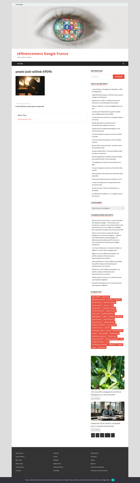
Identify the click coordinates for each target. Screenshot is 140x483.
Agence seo (106, 297)
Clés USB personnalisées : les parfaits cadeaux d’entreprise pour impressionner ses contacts (105, 256)
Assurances (19, 453)
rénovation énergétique (111, 339)
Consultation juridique (108, 308)
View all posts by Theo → (25, 119)
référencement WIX (97, 339)
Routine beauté (114, 333)
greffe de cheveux (97, 322)
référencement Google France (42, 53)
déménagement (96, 316)
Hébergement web (109, 322)
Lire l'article (95, 398)
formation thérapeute (99, 283)
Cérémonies (20, 467)
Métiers (56, 460)
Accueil (20, 63)
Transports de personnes (99, 470)
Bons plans (19, 463)
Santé (93, 460)
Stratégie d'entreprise (98, 342)
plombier (94, 333)
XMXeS (94, 269)
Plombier (56, 470)
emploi (105, 316)
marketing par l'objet (98, 330)
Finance (18, 470)
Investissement (111, 325)
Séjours (93, 463)
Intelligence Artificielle (98, 325)
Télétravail (112, 344)
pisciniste (108, 330)
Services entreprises (97, 467)
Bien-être (118, 299)
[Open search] (123, 64)
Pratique (94, 456)
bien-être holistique (109, 302)
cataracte (106, 305)
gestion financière (109, 319)
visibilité (119, 344)
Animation (110, 299)
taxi (107, 342)
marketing (107, 327)
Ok (113, 480)
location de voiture (97, 327)
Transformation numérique (99, 344)
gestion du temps (97, 319)
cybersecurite (96, 313)
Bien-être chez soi (97, 302)
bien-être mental (96, 305)
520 (107, 435)
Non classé (94, 453)
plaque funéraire (117, 330)
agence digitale (96, 297)
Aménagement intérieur (98, 299)
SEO (121, 339)
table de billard (97, 261)
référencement (112, 336)
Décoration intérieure (108, 313)
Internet (56, 453)
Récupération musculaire (99, 336)
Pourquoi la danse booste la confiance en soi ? (107, 179)
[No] (138, 480)
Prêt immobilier (103, 333)
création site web (111, 311)
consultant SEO (96, 308)
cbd (112, 305)
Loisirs (55, 456)
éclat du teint (101, 347)
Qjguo (94, 253)
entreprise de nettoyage (115, 316)
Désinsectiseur (58, 467)
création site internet (98, 311)
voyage (94, 347)
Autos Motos (20, 456)
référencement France (99, 277)
